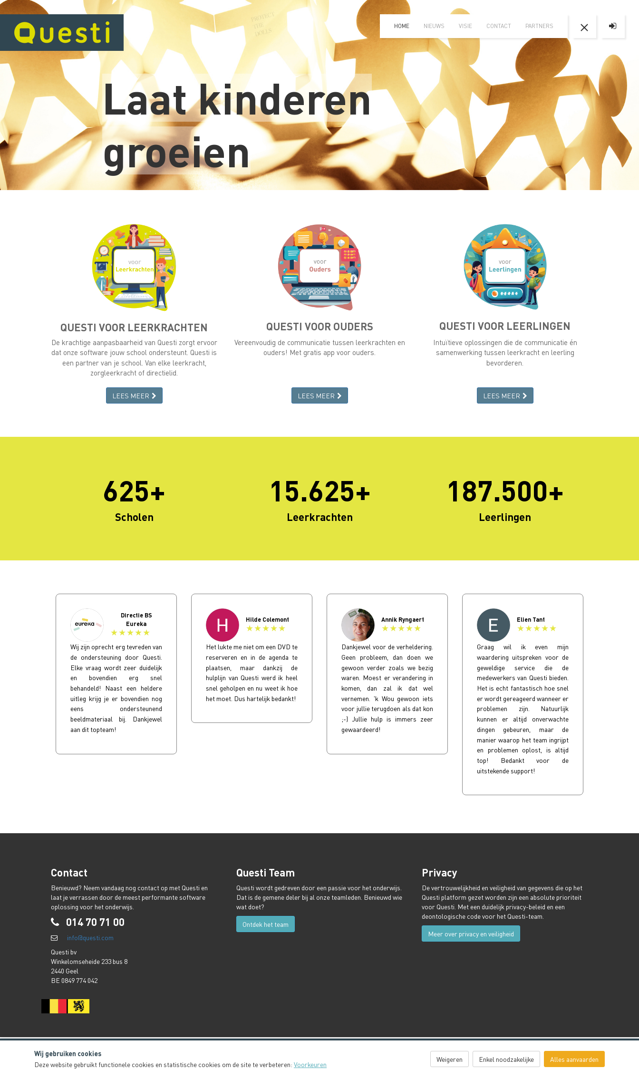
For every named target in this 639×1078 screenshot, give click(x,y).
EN (603, 7)
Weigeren (449, 1059)
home (401, 25)
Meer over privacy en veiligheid (471, 933)
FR (620, 7)
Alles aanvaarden (574, 1059)
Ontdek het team (265, 924)
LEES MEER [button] (134, 395)
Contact (498, 25)
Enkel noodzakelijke (506, 1059)
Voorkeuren (310, 1064)
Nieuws (434, 25)
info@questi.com (90, 937)
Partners (539, 25)
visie (465, 25)
